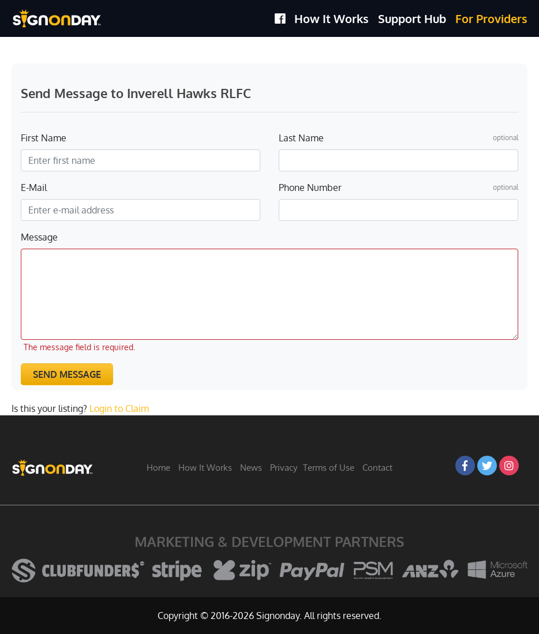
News (251, 467)
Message (39, 237)
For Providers (491, 18)
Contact (377, 467)
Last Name (301, 138)
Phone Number (310, 187)
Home (158, 467)
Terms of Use (328, 467)
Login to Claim (119, 408)
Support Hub (412, 18)
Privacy (283, 467)
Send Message (67, 374)
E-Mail (34, 187)
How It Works (331, 18)
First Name (43, 138)
